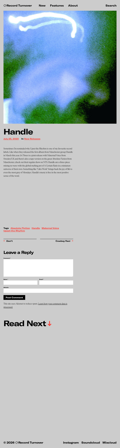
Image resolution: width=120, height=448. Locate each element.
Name (5, 279)
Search (111, 5)
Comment (7, 258)
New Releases (32, 139)
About (73, 5)
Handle (36, 228)
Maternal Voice (50, 228)
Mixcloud (109, 442)
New (42, 5)
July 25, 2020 (11, 139)
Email (41, 279)
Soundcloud (90, 442)
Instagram (71, 442)
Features (57, 5)
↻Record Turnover (17, 5)
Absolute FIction (20, 228)
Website (6, 287)
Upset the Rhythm (14, 231)
